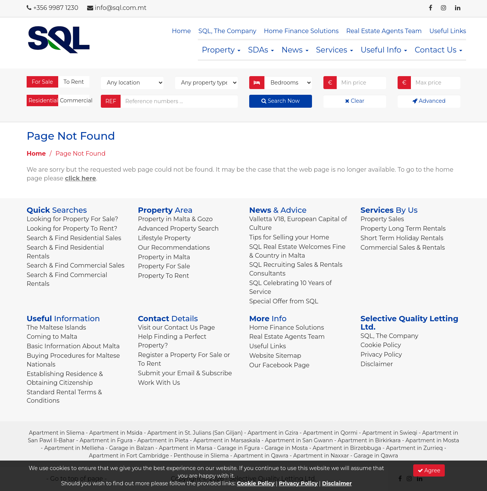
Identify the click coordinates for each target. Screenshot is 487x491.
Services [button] (334, 49)
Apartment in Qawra (261, 455)
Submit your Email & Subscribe (185, 373)
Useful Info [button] (384, 49)
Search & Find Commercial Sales (75, 265)
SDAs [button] (261, 49)
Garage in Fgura (238, 448)
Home (181, 31)
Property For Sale (164, 266)
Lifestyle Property (164, 238)
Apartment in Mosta (432, 440)
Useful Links (448, 31)
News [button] (295, 49)
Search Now (280, 100)
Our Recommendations (174, 247)
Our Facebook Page (279, 365)
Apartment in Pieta (162, 440)
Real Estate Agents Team (384, 31)
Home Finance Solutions (301, 31)
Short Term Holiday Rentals (402, 238)
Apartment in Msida (116, 432)
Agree (429, 470)
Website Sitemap (275, 355)
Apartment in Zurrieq (414, 448)
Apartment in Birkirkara (369, 440)
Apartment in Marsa (186, 448)
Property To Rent (163, 275)
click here (80, 178)
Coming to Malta (52, 336)
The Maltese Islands (56, 327)
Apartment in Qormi (330, 432)
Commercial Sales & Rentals (403, 247)
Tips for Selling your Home (289, 237)
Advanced (429, 100)
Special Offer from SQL (283, 301)
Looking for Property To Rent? (72, 228)
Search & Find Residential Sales (74, 238)
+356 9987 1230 (55, 7)
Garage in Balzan (131, 448)
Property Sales (382, 219)
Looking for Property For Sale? (72, 219)
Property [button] (221, 49)
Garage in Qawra (376, 455)
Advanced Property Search (178, 228)
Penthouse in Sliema (201, 455)
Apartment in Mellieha (74, 448)
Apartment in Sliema (56, 432)
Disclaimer (377, 364)
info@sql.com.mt (120, 7)
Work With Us (159, 382)
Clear (354, 100)
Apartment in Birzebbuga (347, 448)
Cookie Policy (381, 345)
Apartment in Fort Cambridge (129, 455)
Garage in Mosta (286, 448)
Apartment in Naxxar (321, 455)
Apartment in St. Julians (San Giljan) (195, 432)
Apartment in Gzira (273, 432)
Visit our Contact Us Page (176, 327)
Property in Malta (164, 257)
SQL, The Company (227, 31)
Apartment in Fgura (106, 440)
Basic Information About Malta (73, 346)
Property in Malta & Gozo (175, 219)
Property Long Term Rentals (403, 228)
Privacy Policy (381, 354)
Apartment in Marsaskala (226, 440)
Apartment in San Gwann (299, 440)
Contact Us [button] (438, 49)
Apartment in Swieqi (389, 432)
